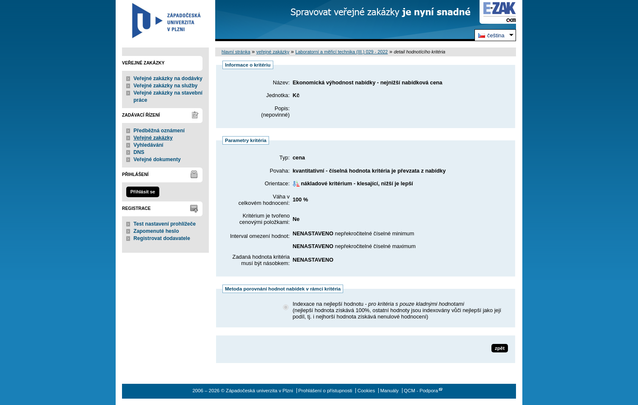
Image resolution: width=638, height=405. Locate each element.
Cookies (366, 390)
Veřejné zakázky (153, 138)
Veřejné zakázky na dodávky (167, 78)
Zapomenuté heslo (156, 231)
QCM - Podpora (421, 390)
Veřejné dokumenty (156, 159)
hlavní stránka (236, 51)
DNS (138, 152)
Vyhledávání (148, 145)
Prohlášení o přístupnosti (325, 390)
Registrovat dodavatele (161, 238)
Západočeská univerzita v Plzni (165, 20)
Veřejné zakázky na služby (165, 86)
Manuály (389, 390)
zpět (500, 348)
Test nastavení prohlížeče (164, 224)
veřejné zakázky (272, 51)
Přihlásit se (142, 191)
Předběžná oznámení (159, 131)
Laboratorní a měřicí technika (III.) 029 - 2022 (341, 51)
